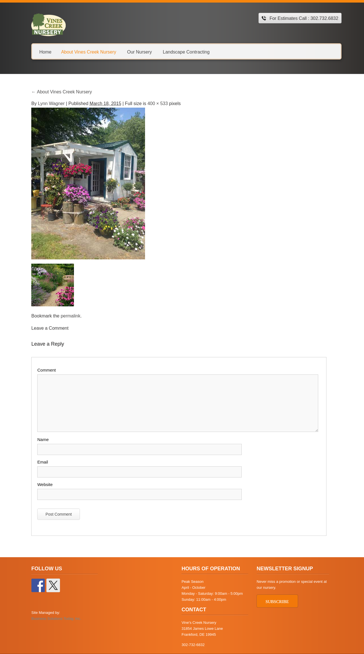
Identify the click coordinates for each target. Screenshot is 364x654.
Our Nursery (133, 51)
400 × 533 (151, 103)
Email (36, 462)
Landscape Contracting (179, 51)
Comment (40, 370)
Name (36, 439)
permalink (64, 315)
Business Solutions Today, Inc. (50, 618)
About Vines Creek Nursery (82, 51)
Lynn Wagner (45, 103)
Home (39, 51)
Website (38, 484)
